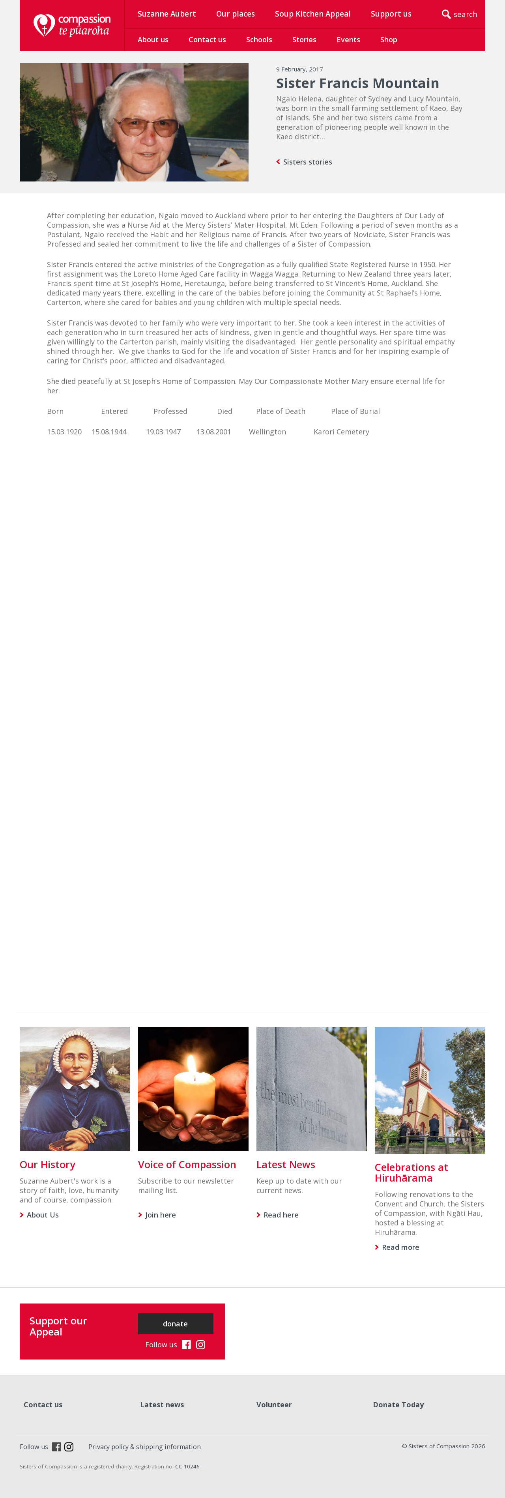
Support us (391, 14)
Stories (304, 39)
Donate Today (398, 1404)
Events (348, 39)
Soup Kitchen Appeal (313, 14)
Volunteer (274, 1404)
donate (175, 1323)
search (465, 14)
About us (153, 39)
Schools (259, 39)
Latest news (162, 1404)
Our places (235, 14)
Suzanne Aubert (167, 14)
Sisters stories (307, 161)
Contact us (207, 39)
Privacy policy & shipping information (144, 1446)
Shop (388, 39)
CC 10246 (187, 1466)
